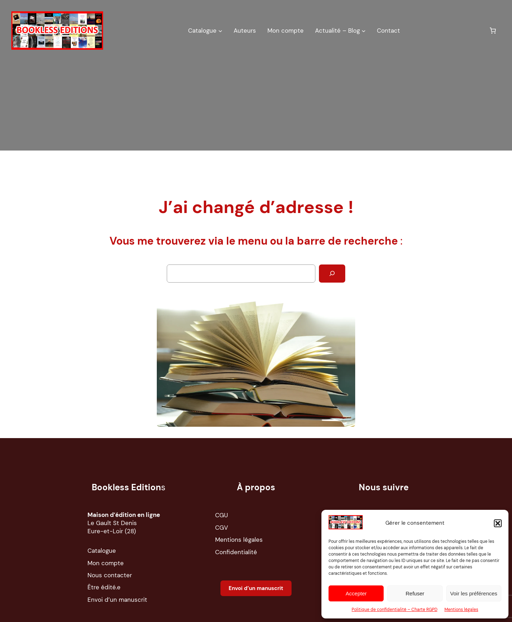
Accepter (356, 593)
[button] (497, 523)
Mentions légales (461, 609)
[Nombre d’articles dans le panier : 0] (493, 30)
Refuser (415, 593)
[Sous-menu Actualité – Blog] (364, 30)
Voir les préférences (473, 593)
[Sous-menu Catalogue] (220, 30)
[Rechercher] (332, 273)
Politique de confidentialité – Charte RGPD (394, 609)
